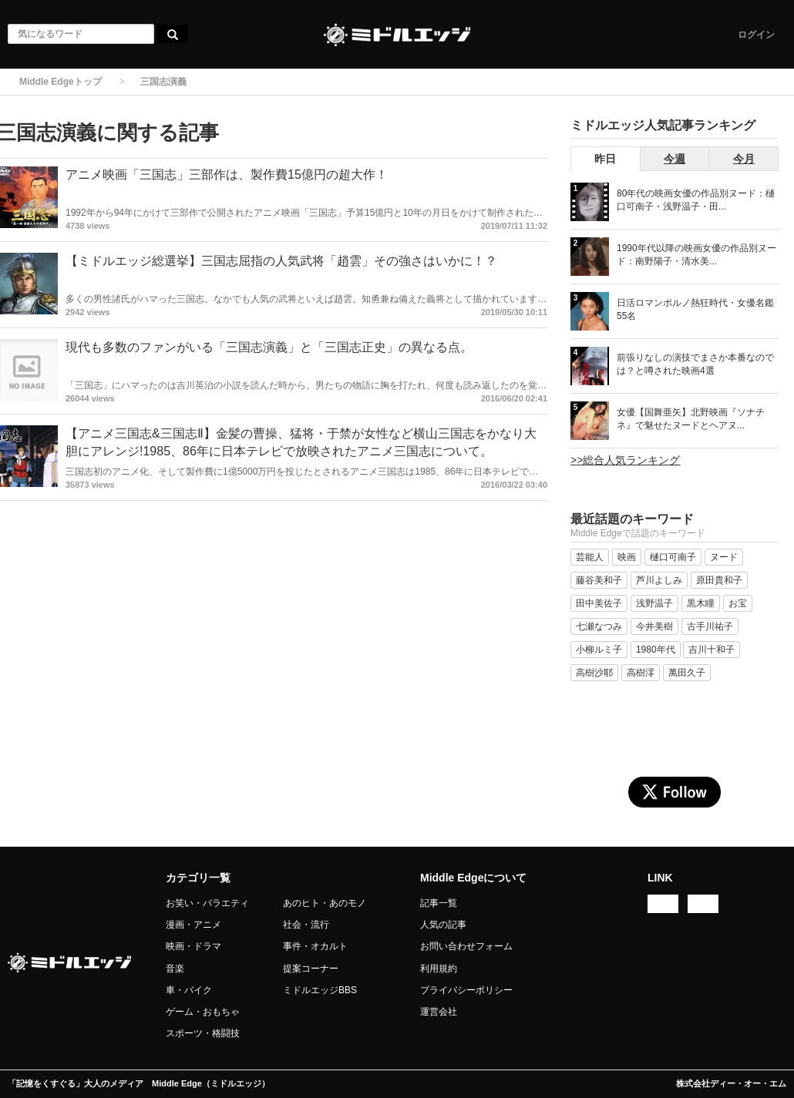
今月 (744, 159)
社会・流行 (306, 924)
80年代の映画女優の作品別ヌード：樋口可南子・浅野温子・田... (696, 200)
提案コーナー (310, 968)
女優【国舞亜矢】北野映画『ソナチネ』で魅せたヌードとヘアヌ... (691, 419)
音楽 (175, 968)
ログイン (756, 34)
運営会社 (438, 1011)
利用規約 (438, 968)
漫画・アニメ (193, 924)
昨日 (605, 159)
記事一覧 (438, 903)
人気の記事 (443, 924)
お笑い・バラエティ (207, 903)
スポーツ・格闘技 (203, 1033)
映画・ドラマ (193, 946)
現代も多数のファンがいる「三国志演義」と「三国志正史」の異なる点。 (269, 347)
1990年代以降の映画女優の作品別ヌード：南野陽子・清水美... (696, 255)
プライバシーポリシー (466, 990)
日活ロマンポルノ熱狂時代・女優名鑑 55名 (695, 309)
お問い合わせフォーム (466, 946)
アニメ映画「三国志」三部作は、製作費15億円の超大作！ (227, 174)
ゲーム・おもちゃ (203, 1011)
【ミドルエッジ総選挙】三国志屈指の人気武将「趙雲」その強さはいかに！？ (281, 260)
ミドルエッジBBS (320, 990)
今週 (674, 159)
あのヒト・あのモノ (324, 903)
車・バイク (189, 990)
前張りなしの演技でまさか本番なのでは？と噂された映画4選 (695, 364)
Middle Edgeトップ (60, 81)
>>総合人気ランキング (625, 460)
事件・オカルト (315, 946)
